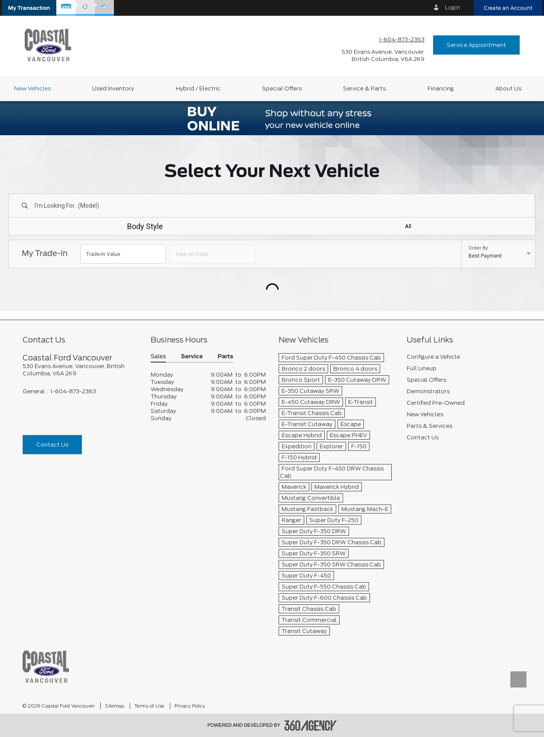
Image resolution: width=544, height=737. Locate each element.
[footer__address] (80, 370)
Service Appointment (476, 45)
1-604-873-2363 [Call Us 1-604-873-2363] (402, 39)
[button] (29, 8)
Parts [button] (225, 357)
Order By (478, 248)
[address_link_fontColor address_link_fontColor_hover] (383, 55)
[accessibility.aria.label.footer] (311, 725)
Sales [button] (158, 357)
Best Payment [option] (485, 256)
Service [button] (192, 357)
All (408, 226)
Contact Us (52, 444)
